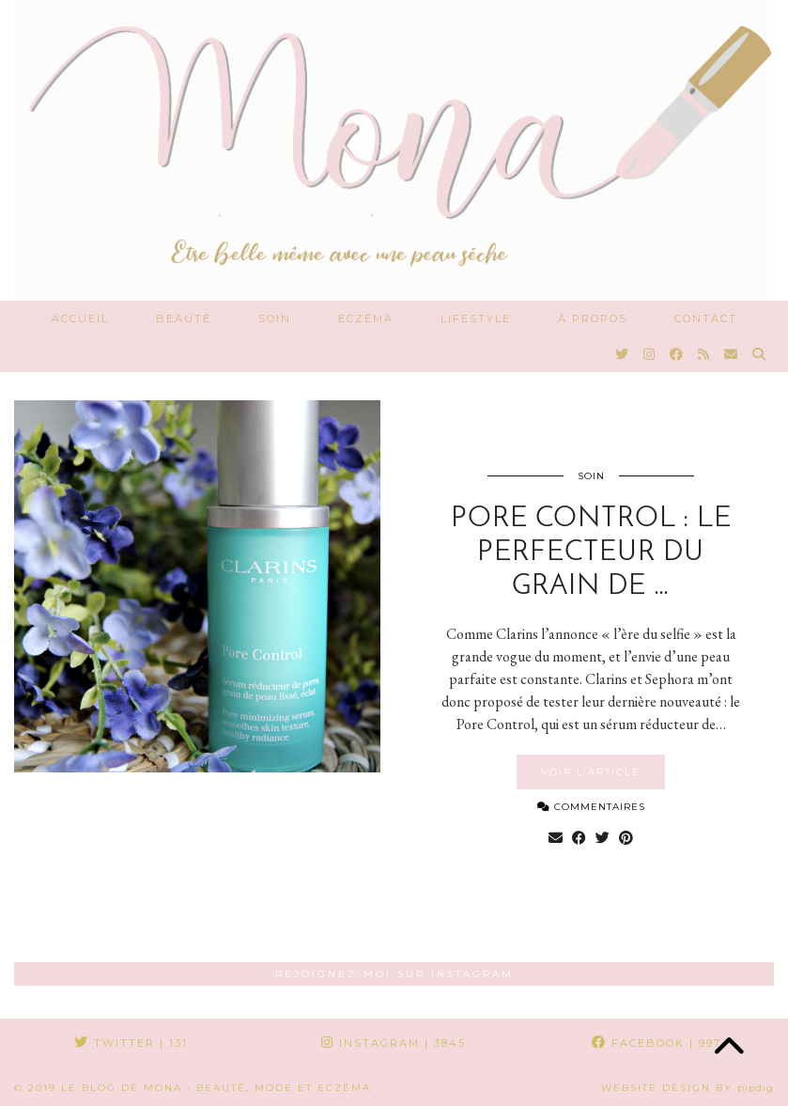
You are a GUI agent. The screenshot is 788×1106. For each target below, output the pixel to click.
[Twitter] (622, 354)
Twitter (131, 1043)
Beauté (183, 318)
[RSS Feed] (704, 354)
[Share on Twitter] (602, 838)
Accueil (80, 318)
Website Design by (687, 1088)
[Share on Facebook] (579, 838)
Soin (274, 318)
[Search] (759, 354)
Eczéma (366, 318)
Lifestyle (475, 318)
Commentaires (591, 807)
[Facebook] (677, 354)
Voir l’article (591, 772)
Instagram (393, 1043)
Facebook (656, 1043)
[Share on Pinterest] (626, 838)
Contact (705, 318)
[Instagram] (650, 354)
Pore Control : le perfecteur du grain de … (591, 553)
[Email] (731, 354)
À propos (592, 318)
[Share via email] (555, 838)
